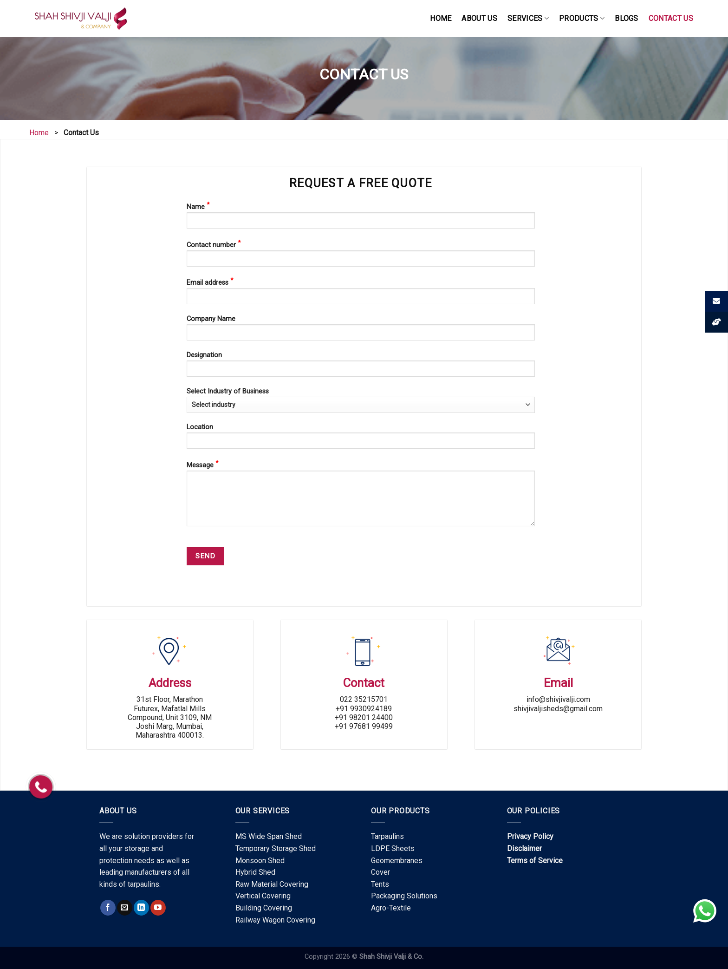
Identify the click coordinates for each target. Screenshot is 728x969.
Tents (380, 884)
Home (39, 132)
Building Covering (263, 908)
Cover (380, 872)
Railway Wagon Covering (275, 920)
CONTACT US (671, 18)
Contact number (361, 256)
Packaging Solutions (404, 895)
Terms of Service (535, 860)
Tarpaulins (387, 836)
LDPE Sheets (393, 848)
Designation (361, 367)
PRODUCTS (581, 18)
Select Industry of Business (361, 400)
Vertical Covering (263, 895)
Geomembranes (396, 860)
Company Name (361, 331)
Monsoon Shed (260, 860)
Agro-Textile (391, 908)
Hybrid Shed (255, 872)
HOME (440, 18)
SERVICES (528, 18)
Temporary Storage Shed (275, 848)
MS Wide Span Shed (268, 836)
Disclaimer (524, 848)
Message (361, 496)
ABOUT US (479, 18)
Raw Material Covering (271, 884)
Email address (361, 293)
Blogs (626, 18)
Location (361, 439)
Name (361, 218)
